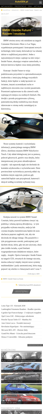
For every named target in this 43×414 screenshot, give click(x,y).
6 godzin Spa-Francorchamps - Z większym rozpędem (21, 313)
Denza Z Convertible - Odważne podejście (17, 337)
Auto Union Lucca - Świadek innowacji (16, 323)
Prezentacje (20, 6)
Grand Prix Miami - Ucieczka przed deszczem (18, 333)
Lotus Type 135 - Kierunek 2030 (13, 306)
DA (30, 6)
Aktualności (6, 6)
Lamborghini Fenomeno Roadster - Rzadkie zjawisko (21, 309)
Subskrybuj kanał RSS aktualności (28, 285)
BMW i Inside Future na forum (13, 279)
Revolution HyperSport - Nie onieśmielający (17, 327)
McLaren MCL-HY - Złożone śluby (14, 330)
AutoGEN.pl (6, 10)
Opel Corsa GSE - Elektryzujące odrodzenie (17, 316)
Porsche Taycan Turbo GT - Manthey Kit (16, 320)
